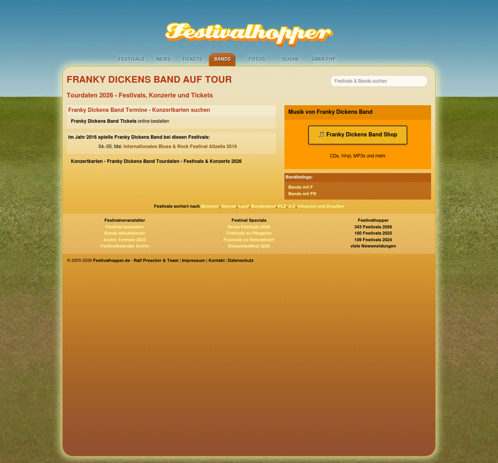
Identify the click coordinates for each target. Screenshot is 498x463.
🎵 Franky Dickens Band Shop (358, 135)
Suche (291, 59)
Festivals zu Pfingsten (249, 233)
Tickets (192, 59)
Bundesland (263, 206)
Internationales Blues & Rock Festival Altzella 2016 (180, 146)
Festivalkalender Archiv (124, 246)
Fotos (257, 59)
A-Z (291, 206)
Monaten (210, 206)
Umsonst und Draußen (321, 206)
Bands (222, 59)
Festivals (131, 59)
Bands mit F (300, 187)
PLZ (282, 206)
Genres (228, 206)
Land (243, 206)
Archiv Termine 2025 (125, 240)
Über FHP (324, 59)
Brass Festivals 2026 (249, 227)
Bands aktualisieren (124, 233)
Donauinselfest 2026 (249, 246)
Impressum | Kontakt (203, 260)
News (163, 59)
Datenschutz (241, 260)
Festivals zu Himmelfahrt (248, 240)
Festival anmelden (125, 227)
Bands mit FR (302, 194)
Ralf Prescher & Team (156, 260)
